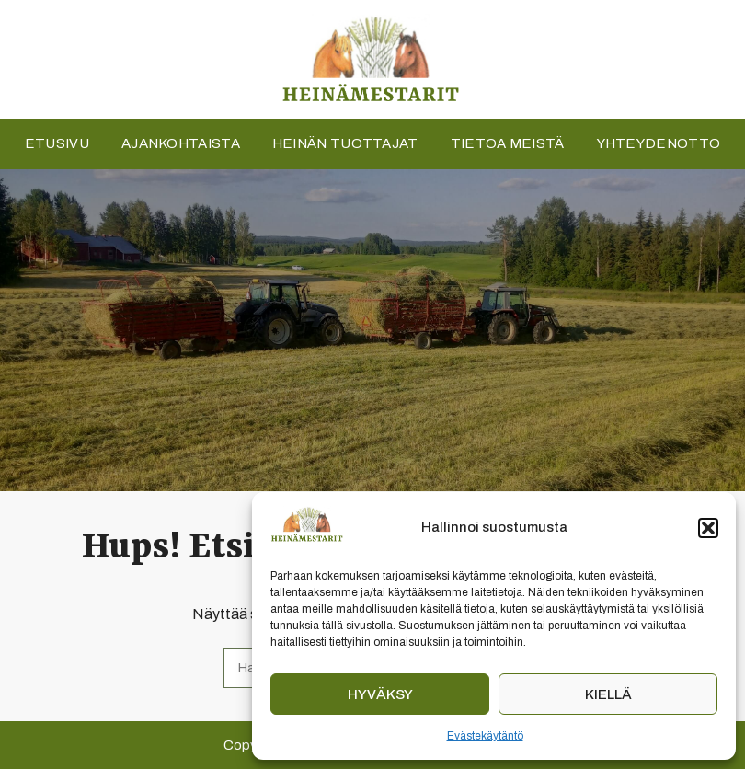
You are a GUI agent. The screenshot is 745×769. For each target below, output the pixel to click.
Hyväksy (380, 694)
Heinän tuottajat (345, 143)
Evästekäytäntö (485, 735)
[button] (708, 528)
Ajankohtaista (180, 143)
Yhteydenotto (659, 143)
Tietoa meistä (508, 143)
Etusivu (57, 143)
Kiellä (608, 694)
